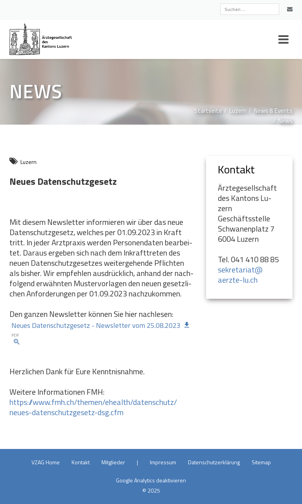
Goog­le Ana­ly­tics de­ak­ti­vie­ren (151, 480)
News (285, 120)
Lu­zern (238, 110)
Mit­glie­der (113, 462)
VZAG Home (45, 462)
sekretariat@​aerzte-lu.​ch (240, 274)
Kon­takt (81, 462)
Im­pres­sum (163, 462)
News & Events (273, 110)
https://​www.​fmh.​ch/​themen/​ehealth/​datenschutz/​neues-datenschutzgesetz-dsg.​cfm (93, 407)
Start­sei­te (208, 110)
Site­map (261, 462)
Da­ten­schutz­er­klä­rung (214, 462)
